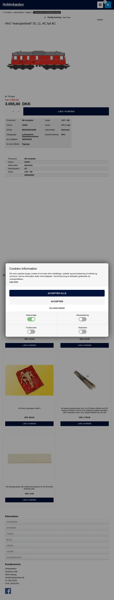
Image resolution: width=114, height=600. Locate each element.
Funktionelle (31, 330)
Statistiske (82, 330)
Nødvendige (31, 317)
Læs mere (13, 282)
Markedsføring (82, 317)
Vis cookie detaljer (57, 308)
